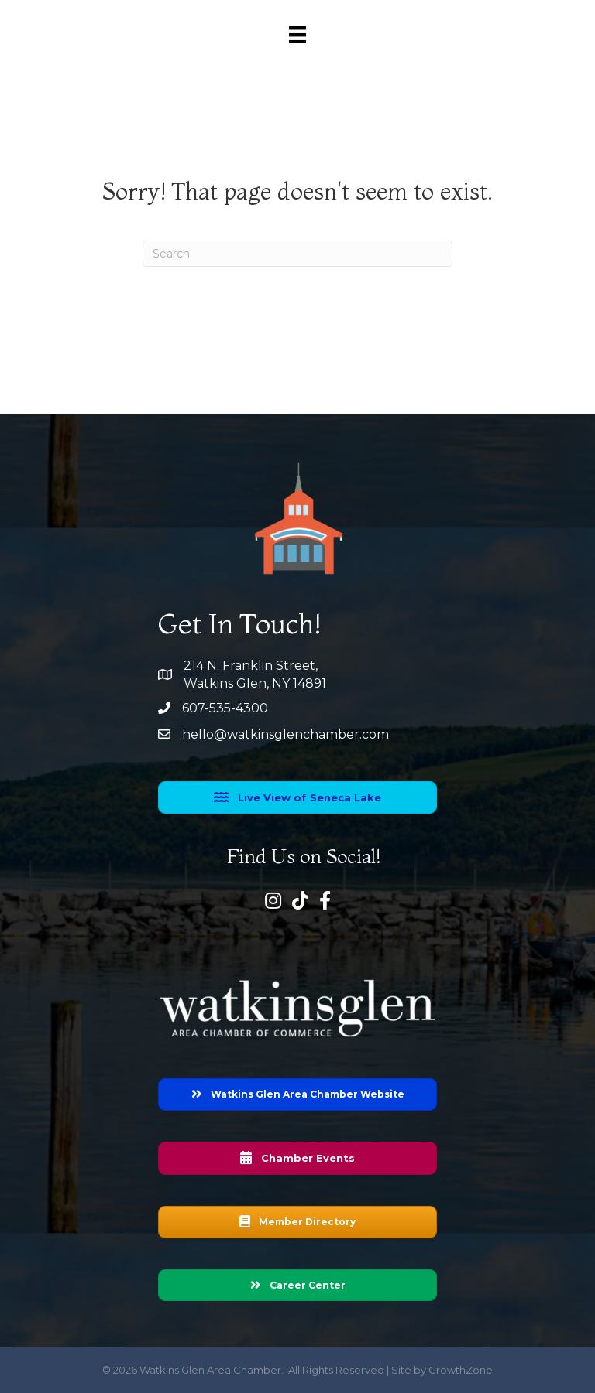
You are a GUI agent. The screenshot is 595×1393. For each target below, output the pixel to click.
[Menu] (297, 34)
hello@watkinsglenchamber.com (285, 734)
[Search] (297, 254)
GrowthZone (460, 1370)
